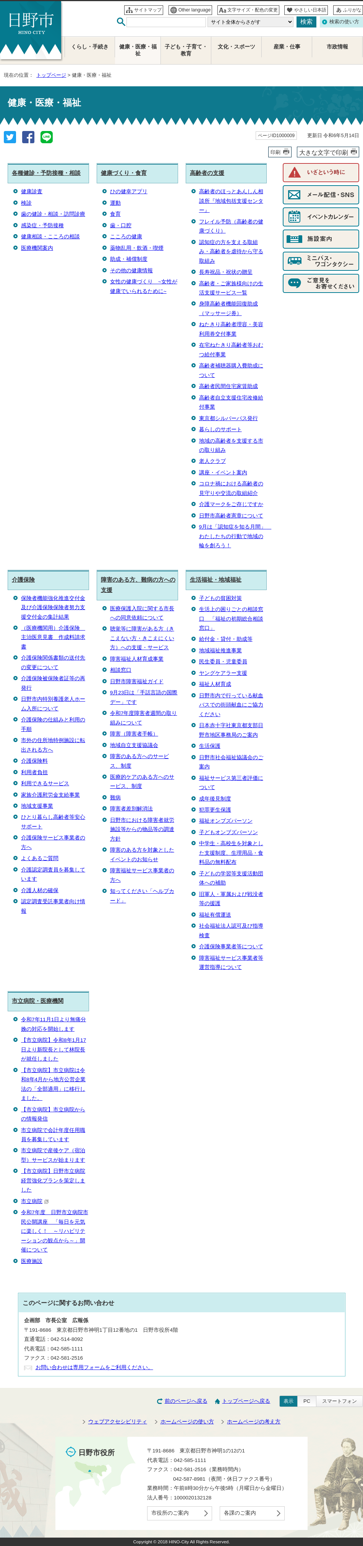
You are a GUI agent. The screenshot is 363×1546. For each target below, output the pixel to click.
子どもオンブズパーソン (228, 832)
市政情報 (337, 47)
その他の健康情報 (131, 270)
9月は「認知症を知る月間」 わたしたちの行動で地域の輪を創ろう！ (235, 536)
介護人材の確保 (39, 890)
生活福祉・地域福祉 (215, 579)
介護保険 (23, 579)
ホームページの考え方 (253, 1422)
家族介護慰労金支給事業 (50, 795)
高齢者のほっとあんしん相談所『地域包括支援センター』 (231, 201)
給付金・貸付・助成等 (226, 639)
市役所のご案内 (170, 1513)
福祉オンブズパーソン (226, 821)
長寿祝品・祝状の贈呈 (226, 272)
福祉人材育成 (215, 684)
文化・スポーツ (236, 47)
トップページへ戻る (246, 1401)
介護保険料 (34, 761)
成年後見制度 (215, 799)
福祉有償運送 (215, 915)
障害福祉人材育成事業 (137, 659)
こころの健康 (126, 236)
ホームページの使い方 (187, 1422)
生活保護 (209, 746)
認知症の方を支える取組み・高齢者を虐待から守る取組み (231, 251)
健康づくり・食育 (124, 173)
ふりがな (352, 10)
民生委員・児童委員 (223, 662)
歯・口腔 (120, 225)
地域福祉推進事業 (220, 650)
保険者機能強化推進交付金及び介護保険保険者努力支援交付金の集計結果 (53, 607)
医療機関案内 (37, 248)
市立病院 (35, 1201)
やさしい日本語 (310, 10)
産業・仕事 (287, 47)
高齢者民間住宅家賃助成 (228, 386)
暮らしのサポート (220, 429)
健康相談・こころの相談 (50, 236)
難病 (115, 797)
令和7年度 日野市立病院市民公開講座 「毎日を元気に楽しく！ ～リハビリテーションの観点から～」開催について (54, 1231)
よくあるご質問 (39, 858)
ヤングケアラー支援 (223, 673)
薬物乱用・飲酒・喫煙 (137, 248)
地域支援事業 (37, 806)
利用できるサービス (45, 783)
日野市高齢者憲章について (231, 516)
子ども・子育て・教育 (186, 50)
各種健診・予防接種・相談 (46, 173)
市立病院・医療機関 (37, 1001)
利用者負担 (34, 772)
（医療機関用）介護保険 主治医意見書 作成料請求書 (53, 637)
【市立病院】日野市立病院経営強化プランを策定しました (53, 1180)
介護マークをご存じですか (231, 504)
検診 (26, 203)
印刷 (275, 152)
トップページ (51, 75)
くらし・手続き (90, 47)
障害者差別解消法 (131, 809)
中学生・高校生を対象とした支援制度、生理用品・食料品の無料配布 (231, 853)
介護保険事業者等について (231, 946)
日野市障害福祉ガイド (137, 681)
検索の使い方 (344, 21)
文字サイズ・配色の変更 (252, 10)
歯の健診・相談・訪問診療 (53, 214)
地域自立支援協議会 (134, 745)
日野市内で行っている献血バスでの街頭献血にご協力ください (231, 705)
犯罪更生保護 (215, 810)
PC (306, 1401)
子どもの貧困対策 (220, 598)
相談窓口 (120, 670)
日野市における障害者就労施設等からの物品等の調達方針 (142, 829)
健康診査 (31, 191)
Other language (194, 10)
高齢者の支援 (207, 173)
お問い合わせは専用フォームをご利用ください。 (94, 1367)
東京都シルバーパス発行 (228, 418)
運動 (115, 203)
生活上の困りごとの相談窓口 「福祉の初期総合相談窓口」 (231, 618)
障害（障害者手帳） (134, 734)
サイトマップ (148, 10)
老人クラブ (212, 461)
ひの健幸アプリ (128, 191)
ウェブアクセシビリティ (117, 1422)
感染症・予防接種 (42, 225)
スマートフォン (339, 1401)
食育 (115, 214)
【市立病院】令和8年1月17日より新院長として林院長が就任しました (53, 1049)
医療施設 (31, 1261)
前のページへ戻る (186, 1401)
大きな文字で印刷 (323, 152)
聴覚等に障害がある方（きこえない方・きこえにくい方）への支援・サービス (142, 638)
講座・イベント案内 (223, 472)
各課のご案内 (240, 1513)
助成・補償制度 (128, 259)
